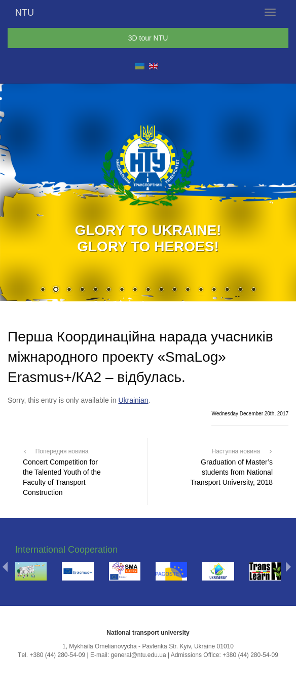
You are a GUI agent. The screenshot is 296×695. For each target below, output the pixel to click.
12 (187, 290)
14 (213, 290)
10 (161, 290)
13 (200, 290)
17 (253, 290)
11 (174, 290)
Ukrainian (133, 400)
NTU (24, 13)
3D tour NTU (148, 38)
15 (227, 290)
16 (240, 290)
